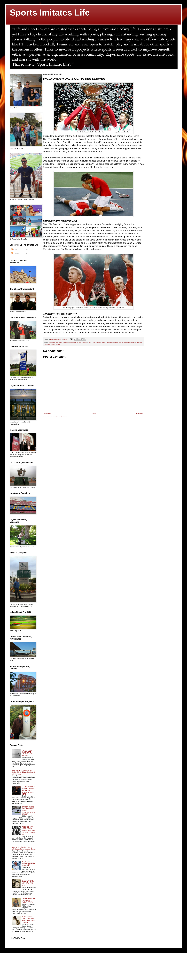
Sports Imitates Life (50, 12)
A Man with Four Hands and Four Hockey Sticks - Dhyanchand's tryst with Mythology (23, 772)
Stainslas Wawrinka (115, 342)
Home (94, 413)
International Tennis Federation (78, 342)
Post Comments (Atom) (59, 417)
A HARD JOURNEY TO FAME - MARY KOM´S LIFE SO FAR (28, 882)
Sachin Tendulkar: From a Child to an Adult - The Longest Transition (28, 919)
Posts (14, 249)
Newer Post (47, 413)
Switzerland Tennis (49, 344)
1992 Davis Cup (53, 342)
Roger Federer (92, 342)
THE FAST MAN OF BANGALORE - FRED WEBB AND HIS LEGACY (28, 752)
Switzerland (138, 342)
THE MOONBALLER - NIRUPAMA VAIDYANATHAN (28, 900)
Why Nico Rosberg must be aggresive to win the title (28, 863)
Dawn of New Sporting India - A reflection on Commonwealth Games (24, 848)
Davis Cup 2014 (63, 342)
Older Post (139, 413)
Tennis (58, 344)
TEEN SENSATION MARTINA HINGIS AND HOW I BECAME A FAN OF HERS (28, 790)
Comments (15, 253)
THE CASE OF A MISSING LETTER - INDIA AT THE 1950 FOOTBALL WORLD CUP (28, 830)
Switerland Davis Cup (128, 342)
